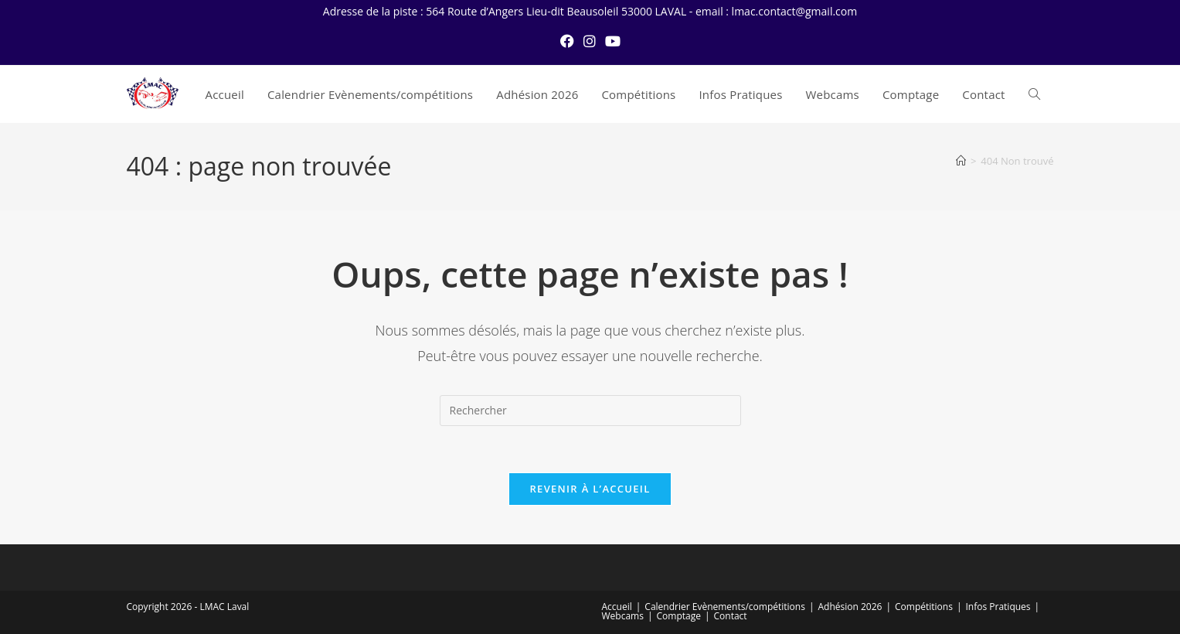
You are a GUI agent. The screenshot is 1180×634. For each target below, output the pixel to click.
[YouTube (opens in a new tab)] (612, 41)
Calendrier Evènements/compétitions (724, 606)
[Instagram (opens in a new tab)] (589, 41)
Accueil (617, 606)
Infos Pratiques (998, 606)
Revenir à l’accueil (589, 489)
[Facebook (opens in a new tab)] (567, 41)
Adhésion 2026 (850, 606)
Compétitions (924, 606)
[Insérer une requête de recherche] (590, 410)
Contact (730, 615)
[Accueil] (961, 161)
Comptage (679, 615)
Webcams (623, 615)
